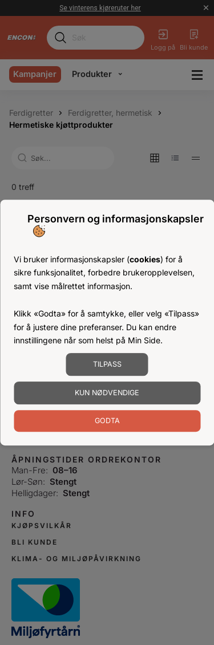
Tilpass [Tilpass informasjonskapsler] (107, 364)
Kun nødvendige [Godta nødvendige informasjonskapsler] (107, 392)
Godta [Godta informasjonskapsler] (107, 420)
